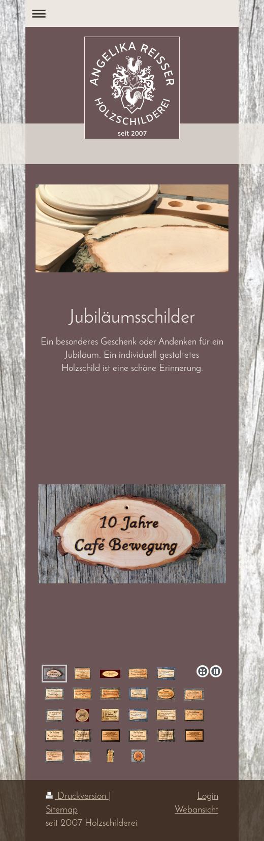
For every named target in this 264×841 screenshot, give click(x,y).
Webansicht (196, 810)
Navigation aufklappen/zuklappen (132, 13)
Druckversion (77, 796)
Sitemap (62, 810)
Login (207, 796)
